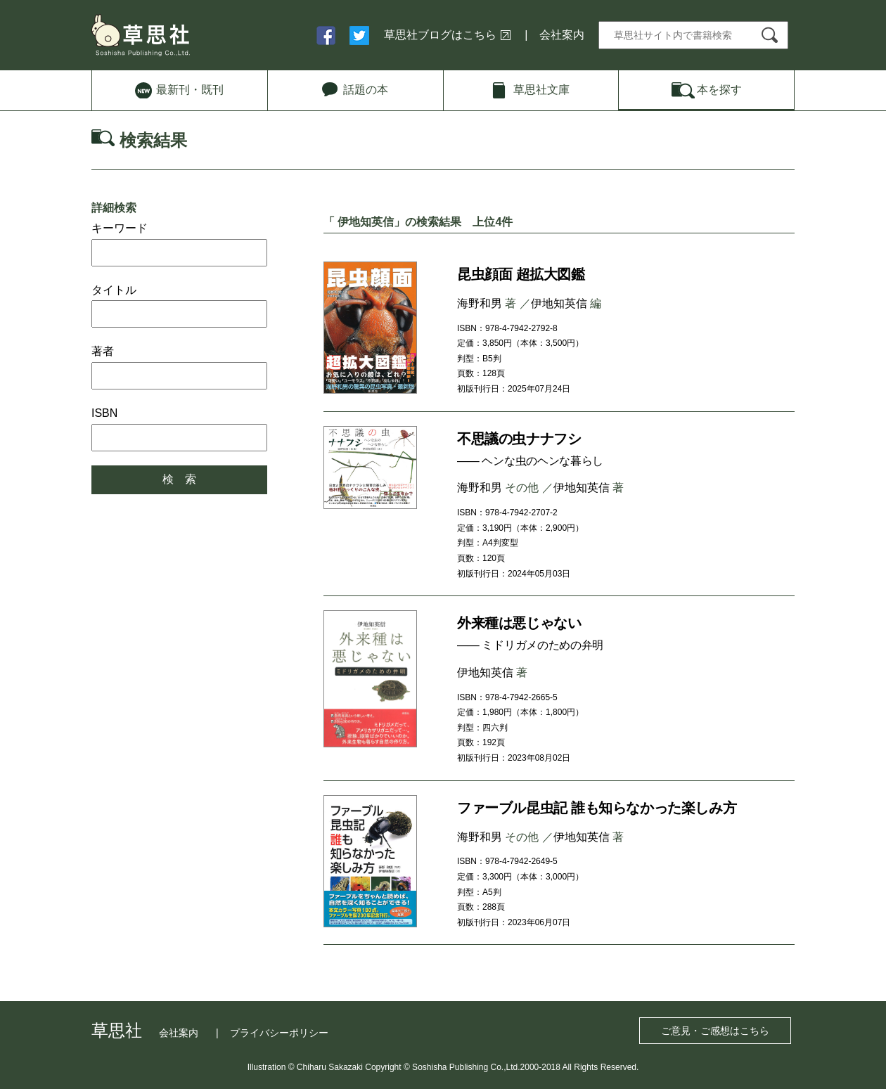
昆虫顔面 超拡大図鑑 (521, 274)
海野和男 (479, 303)
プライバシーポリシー (279, 1032)
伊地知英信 (559, 303)
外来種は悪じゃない (519, 623)
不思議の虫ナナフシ (519, 438)
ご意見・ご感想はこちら (715, 1030)
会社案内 (561, 35)
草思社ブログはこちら (440, 35)
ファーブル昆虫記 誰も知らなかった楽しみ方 (596, 808)
